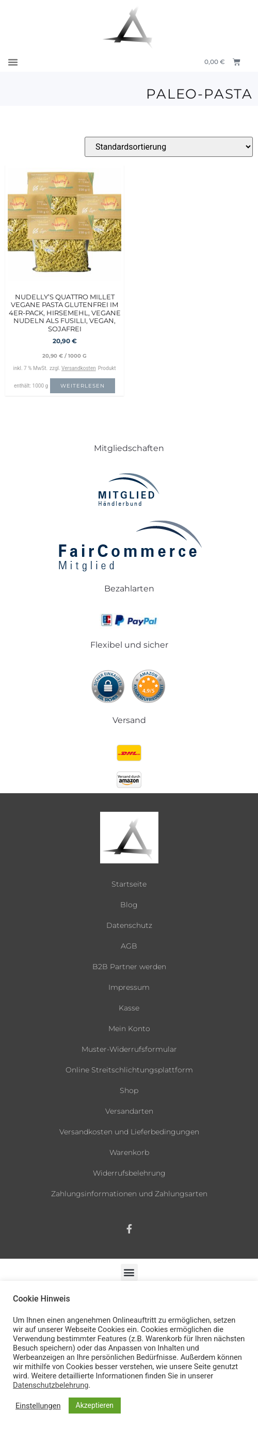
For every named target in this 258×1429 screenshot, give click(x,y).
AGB (129, 946)
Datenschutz (129, 925)
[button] (13, 62)
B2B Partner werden (129, 966)
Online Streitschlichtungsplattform (129, 1069)
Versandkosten (78, 368)
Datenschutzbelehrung (50, 1385)
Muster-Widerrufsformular (129, 1049)
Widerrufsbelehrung (129, 1173)
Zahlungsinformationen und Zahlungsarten (129, 1193)
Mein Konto (129, 1028)
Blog (129, 904)
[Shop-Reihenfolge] (169, 147)
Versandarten (129, 1111)
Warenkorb (129, 1152)
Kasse (129, 1008)
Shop (129, 1090)
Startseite (129, 884)
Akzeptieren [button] (95, 1405)
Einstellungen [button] (38, 1405)
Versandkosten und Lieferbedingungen (129, 1131)
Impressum (129, 987)
